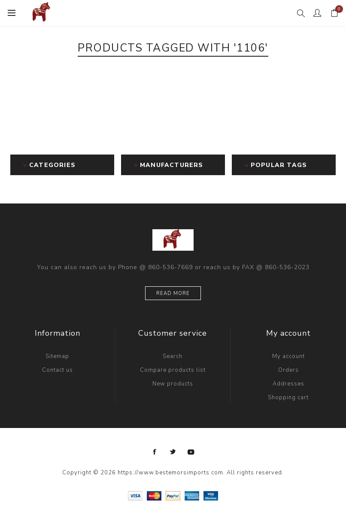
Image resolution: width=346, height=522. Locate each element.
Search (172, 356)
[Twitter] (173, 452)
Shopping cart (288, 397)
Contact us (57, 370)
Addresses (288, 384)
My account (288, 356)
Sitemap (57, 356)
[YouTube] (191, 452)
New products (172, 384)
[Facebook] (155, 452)
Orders (288, 370)
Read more (173, 293)
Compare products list (173, 370)
